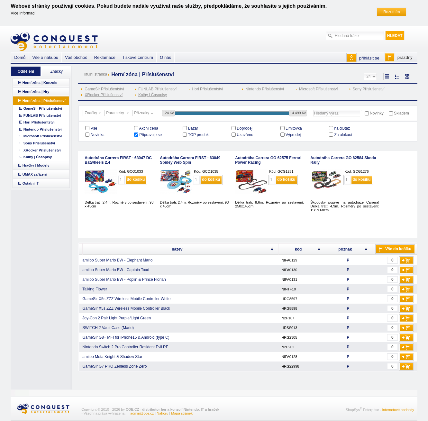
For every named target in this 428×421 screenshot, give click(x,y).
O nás (165, 57)
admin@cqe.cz (142, 413)
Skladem (401, 113)
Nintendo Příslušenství (264, 89)
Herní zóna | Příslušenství (44, 101)
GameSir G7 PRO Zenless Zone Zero (114, 366)
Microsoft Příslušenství (318, 89)
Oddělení (26, 71)
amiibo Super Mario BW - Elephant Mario (117, 260)
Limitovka (294, 128)
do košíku (136, 179)
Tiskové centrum (137, 57)
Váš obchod (76, 57)
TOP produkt (199, 135)
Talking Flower (94, 289)
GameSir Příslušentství (104, 89)
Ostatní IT (31, 183)
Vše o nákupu (45, 57)
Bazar (193, 128)
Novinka (98, 135)
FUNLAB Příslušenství (157, 89)
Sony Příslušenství (369, 89)
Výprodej (293, 135)
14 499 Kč (298, 113)
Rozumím (391, 12)
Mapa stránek (182, 413)
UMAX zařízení (35, 174)
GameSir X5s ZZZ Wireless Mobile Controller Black (126, 308)
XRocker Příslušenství (104, 95)
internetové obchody (398, 410)
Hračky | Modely (36, 165)
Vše (94, 128)
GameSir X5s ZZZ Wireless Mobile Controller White (126, 299)
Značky (94, 113)
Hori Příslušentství (207, 89)
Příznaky (144, 113)
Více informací (23, 13)
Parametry (118, 113)
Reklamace (104, 57)
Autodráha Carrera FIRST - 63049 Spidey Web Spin (190, 160)
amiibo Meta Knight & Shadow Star (112, 356)
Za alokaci (343, 135)
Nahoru (162, 413)
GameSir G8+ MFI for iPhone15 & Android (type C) (125, 337)
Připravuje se (150, 135)
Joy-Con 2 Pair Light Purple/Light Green (116, 318)
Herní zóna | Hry (36, 92)
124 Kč (168, 113)
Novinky (377, 113)
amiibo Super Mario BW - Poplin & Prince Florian (124, 279)
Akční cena (148, 128)
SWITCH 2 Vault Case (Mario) (108, 327)
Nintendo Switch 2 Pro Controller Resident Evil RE (125, 347)
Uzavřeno (245, 135)
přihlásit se (369, 58)
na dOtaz (342, 128)
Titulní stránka (95, 74)
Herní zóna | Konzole (40, 83)
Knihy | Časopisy (152, 95)
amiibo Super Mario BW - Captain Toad (115, 270)
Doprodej (244, 128)
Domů (19, 57)
